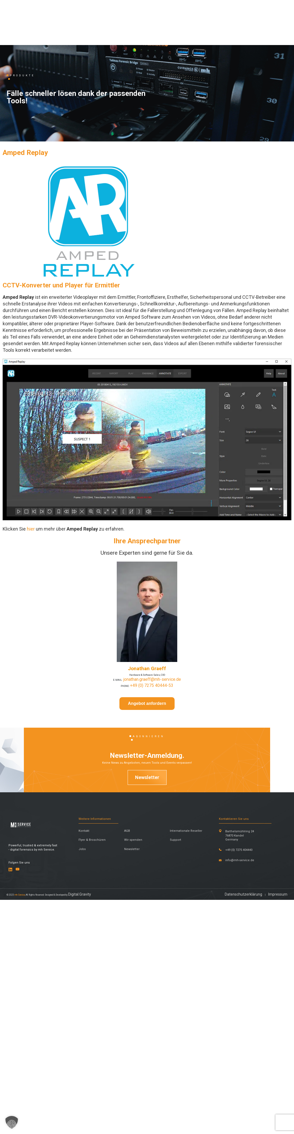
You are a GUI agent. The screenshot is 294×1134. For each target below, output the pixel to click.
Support (178, 1024)
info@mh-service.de (253, 1062)
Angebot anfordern (147, 808)
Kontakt (88, 1003)
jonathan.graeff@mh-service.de (154, 780)
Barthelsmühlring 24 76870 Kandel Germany (253, 1012)
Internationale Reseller (184, 1006)
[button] (11, 1122)
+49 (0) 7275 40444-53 (155, 786)
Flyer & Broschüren (93, 1027)
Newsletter (147, 917)
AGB (130, 1003)
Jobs (86, 1045)
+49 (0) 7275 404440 (246, 1040)
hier (31, 617)
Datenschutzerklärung (239, 1126)
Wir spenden (139, 1024)
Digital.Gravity (128, 1126)
